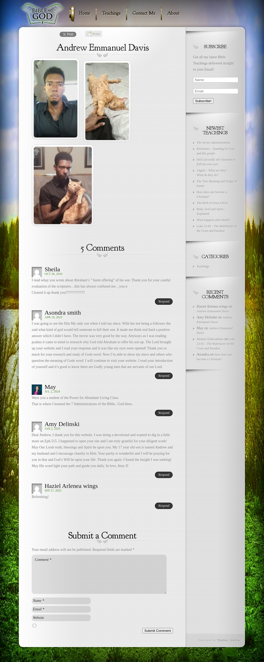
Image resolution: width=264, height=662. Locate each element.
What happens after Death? (213, 220)
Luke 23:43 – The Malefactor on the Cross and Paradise (216, 343)
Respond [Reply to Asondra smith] (164, 376)
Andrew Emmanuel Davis (213, 311)
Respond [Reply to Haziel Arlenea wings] (164, 506)
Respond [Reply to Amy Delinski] (164, 475)
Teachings (203, 266)
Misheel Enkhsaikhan (210, 339)
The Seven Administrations (213, 142)
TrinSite (222, 640)
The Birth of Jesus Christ (212, 203)
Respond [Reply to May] (164, 413)
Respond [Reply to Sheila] (164, 301)
